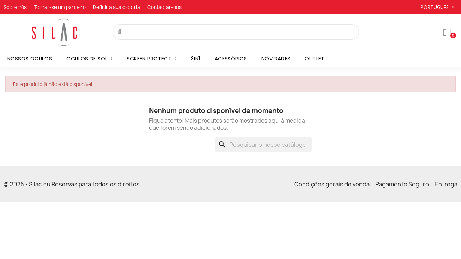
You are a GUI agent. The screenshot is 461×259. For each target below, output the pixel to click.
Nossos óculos (29, 58)
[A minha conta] (445, 32)
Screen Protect (151, 58)
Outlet (314, 58)
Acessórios (231, 58)
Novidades (276, 58)
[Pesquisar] (263, 144)
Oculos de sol (89, 58)
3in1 (195, 58)
